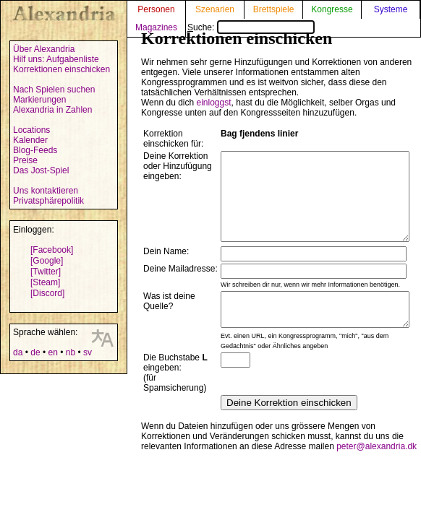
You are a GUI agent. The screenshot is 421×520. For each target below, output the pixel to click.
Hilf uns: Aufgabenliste (56, 59)
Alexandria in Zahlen (52, 110)
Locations (31, 130)
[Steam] (45, 282)
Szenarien (214, 9)
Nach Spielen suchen (54, 89)
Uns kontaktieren (45, 191)
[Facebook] (51, 250)
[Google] (46, 261)
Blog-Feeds (35, 150)
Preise (25, 160)
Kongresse (331, 9)
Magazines (156, 27)
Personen (155, 9)
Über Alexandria (44, 49)
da (17, 352)
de (35, 352)
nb (70, 352)
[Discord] (47, 293)
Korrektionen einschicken (61, 69)
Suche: (251, 27)
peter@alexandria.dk (376, 470)
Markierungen (39, 100)
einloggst (214, 103)
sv (87, 352)
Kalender (30, 140)
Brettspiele (273, 9)
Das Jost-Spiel (41, 170)
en (52, 352)
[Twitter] (45, 271)
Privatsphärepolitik (48, 201)
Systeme (391, 9)
